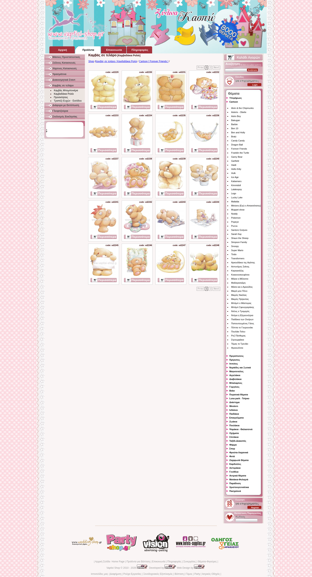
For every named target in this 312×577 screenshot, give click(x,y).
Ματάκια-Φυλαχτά (238, 479)
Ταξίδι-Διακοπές (237, 441)
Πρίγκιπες (234, 360)
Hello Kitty (236, 169)
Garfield (235, 161)
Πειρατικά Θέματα (238, 394)
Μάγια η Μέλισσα (239, 279)
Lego (233, 193)
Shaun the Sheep (239, 238)
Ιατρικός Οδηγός (211, 574)
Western (233, 406)
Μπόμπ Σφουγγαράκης (242, 307)
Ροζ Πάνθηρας (238, 335)
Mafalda (235, 201)
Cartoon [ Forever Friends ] (153, 61)
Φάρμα (233, 445)
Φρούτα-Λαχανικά (238, 452)
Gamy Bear (237, 157)
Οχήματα (234, 433)
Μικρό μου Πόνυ (239, 291)
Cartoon (233, 102)
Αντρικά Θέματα (237, 475)
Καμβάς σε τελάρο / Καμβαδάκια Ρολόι (116, 61)
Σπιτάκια (233, 437)
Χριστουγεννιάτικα (239, 487)
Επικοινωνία (158, 561)
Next (217, 67)
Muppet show (237, 209)
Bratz (233, 136)
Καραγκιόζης (237, 270)
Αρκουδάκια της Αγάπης (243, 262)
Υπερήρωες (235, 98)
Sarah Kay (236, 234)
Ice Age (235, 177)
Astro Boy (236, 116)
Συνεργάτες (189, 561)
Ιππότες (233, 363)
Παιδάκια (234, 414)
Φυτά (232, 456)
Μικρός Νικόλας (239, 295)
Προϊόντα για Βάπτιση (138, 561)
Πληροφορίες (174, 561)
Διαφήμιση (115, 574)
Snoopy (235, 246)
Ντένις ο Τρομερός (240, 311)
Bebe (232, 390)
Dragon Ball (237, 144)
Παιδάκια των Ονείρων (242, 319)
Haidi (233, 165)
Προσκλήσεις (61, 97)
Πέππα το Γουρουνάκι (242, 327)
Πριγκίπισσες (236, 356)
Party (197, 574)
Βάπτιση (179, 574)
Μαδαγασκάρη (238, 283)
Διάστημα (234, 402)
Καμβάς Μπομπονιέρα (66, 90)
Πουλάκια (234, 425)
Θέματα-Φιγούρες (207, 561)
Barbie (234, 124)
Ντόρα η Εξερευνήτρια (242, 315)
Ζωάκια (233, 421)
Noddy (234, 214)
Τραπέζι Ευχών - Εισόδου (68, 100)
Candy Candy (238, 140)
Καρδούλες (235, 464)
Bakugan (235, 120)
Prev (201, 67)
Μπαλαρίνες (235, 383)
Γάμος (189, 574)
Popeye (235, 222)
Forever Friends (239, 149)
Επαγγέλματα (236, 417)
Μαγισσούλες (236, 371)
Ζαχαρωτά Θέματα (239, 460)
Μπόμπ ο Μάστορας (241, 303)
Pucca (234, 226)
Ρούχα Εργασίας (132, 574)
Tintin (234, 254)
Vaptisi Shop (113, 567)
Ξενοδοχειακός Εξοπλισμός (158, 574)
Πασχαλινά (235, 491)
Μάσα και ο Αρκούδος (242, 287)
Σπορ (232, 448)
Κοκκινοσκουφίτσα (240, 274)
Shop (91, 61)
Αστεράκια (234, 468)
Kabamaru (236, 181)
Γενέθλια (233, 472)
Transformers (237, 258)
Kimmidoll (236, 185)
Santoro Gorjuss (239, 230)
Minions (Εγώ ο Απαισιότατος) (246, 205)
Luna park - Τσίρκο (239, 398)
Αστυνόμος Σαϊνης (240, 266)
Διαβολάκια (235, 379)
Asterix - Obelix (238, 112)
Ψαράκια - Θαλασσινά (240, 429)
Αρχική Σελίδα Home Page (110, 561)
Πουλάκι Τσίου (238, 331)
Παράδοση (235, 483)
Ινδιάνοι (233, 410)
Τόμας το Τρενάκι (239, 344)
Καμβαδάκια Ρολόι (64, 93)
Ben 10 (234, 128)
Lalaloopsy (236, 189)
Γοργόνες (234, 387)
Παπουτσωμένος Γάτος (242, 323)
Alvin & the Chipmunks (242, 108)
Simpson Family (239, 242)
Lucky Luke (237, 197)
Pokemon (235, 218)
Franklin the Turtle (240, 153)
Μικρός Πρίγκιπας (240, 299)
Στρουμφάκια (237, 339)
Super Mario (237, 250)
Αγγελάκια (234, 375)
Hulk (233, 173)
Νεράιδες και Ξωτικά (240, 367)
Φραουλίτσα (237, 348)
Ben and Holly (238, 132)
